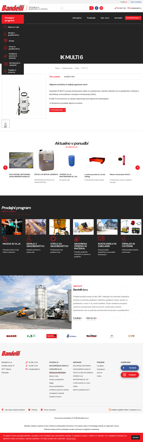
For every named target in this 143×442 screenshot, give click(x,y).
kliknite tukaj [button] (71, 439)
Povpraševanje (132, 18)
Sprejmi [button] (136, 437)
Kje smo (105, 18)
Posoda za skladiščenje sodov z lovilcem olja (59, 363)
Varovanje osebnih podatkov (14, 408)
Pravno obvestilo (50, 408)
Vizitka (99, 374)
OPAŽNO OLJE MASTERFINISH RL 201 (68, 175)
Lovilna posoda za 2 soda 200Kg (95, 175)
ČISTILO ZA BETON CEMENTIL (46, 174)
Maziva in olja (13, 27)
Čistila (11, 41)
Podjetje (91, 18)
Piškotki (34, 408)
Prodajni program (58, 371)
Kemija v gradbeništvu (13, 34)
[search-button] (91, 8)
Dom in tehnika (136, 2)
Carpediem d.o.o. (135, 408)
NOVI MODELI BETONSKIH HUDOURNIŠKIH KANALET (19, 175)
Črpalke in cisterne (12, 71)
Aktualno (77, 18)
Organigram (101, 367)
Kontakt (118, 18)
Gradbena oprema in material (13, 56)
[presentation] (5, 167)
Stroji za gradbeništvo (14, 48)
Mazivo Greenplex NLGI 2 (120, 174)
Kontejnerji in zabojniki (14, 64)
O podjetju (100, 364)
